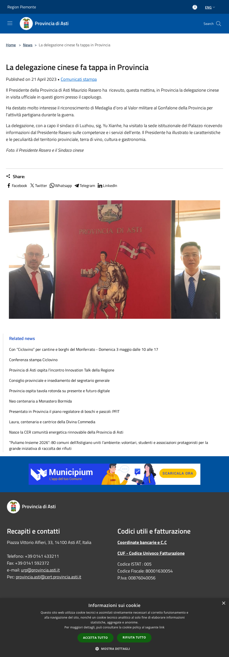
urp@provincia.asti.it (40, 570)
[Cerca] (219, 24)
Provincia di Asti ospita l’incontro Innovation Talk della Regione (61, 370)
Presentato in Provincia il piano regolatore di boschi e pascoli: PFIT (64, 411)
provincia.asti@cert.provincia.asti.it (48, 576)
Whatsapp (60, 185)
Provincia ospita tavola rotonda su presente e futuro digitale (59, 391)
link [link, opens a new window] (162, 627)
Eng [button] (210, 7)
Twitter (38, 185)
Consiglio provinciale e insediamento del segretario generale (59, 380)
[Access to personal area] (195, 7)
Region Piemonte (21, 7)
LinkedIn (107, 185)
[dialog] (114, 627)
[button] (114, 648)
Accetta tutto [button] (95, 638)
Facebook (16, 185)
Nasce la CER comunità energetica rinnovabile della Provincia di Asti (66, 432)
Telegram (84, 185)
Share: (15, 176)
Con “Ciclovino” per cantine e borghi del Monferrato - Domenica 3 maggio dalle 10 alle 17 (83, 349)
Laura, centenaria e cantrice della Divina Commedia (52, 422)
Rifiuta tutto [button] (134, 637)
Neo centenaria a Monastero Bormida (40, 401)
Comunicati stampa (79, 79)
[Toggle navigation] (10, 23)
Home (11, 45)
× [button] (223, 603)
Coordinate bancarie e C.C (142, 542)
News (28, 45)
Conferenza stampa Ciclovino (33, 360)
